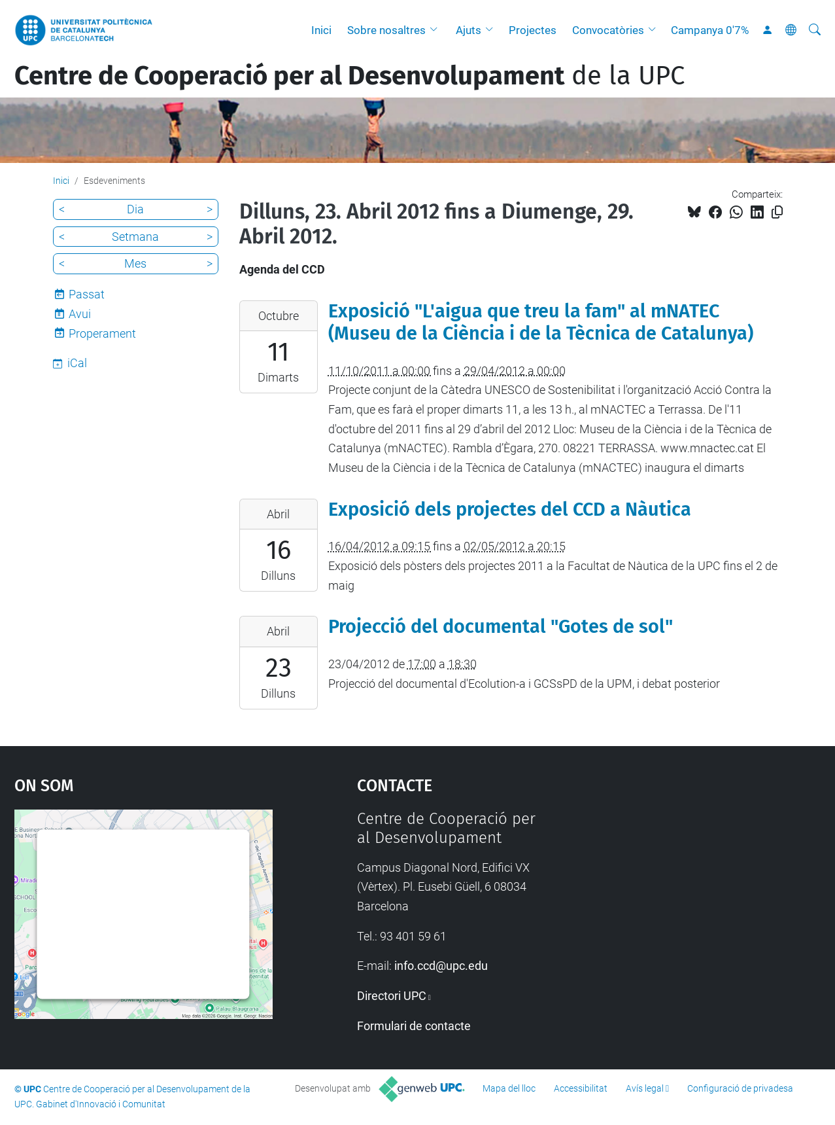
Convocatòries (608, 30)
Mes (135, 263)
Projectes (532, 30)
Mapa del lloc (509, 1088)
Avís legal (645, 1088)
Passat (87, 294)
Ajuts (468, 30)
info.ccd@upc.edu (441, 966)
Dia (135, 209)
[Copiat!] (777, 212)
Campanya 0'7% (710, 30)
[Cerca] (815, 30)
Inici (321, 30)
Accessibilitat (580, 1088)
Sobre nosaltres (386, 30)
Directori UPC (391, 996)
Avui (80, 314)
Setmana (135, 236)
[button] (437, 30)
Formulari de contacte (414, 1026)
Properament (102, 333)
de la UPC (349, 76)
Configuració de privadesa (740, 1088)
